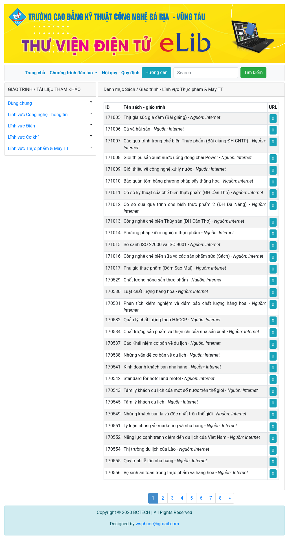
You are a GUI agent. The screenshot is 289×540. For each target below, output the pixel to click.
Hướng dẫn (156, 72)
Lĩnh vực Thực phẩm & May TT (38, 148)
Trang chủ (35, 72)
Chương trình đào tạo (72, 72)
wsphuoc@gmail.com (157, 523)
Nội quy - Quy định (120, 72)
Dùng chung (20, 103)
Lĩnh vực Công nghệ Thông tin (38, 114)
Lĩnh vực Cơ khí (23, 137)
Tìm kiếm (253, 72)
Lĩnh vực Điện (21, 126)
